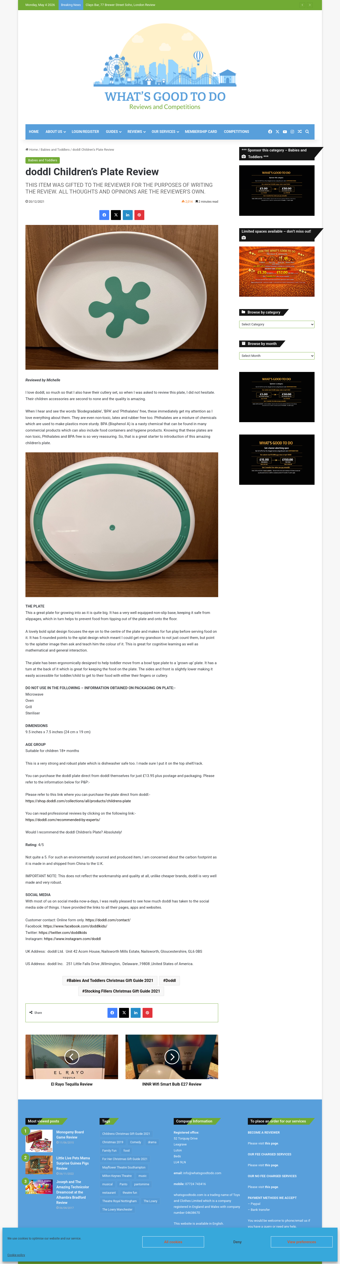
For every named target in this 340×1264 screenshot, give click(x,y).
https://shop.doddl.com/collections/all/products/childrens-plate (78, 801)
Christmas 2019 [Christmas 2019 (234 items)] (112, 1142)
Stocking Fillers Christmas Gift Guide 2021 (122, 991)
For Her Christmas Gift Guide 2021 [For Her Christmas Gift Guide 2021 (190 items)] (125, 1159)
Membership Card (201, 132)
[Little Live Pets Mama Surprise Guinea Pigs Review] (39, 1165)
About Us (54, 132)
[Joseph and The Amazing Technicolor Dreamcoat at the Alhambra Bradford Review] (39, 1186)
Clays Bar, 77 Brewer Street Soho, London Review (120, 5)
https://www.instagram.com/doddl (72, 939)
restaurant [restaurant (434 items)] (109, 1192)
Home (34, 132)
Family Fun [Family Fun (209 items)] (109, 1150)
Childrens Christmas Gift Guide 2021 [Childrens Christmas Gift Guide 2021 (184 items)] (126, 1134)
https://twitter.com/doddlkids (63, 932)
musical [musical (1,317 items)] (107, 1184)
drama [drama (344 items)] (152, 1142)
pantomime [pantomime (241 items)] (141, 1184)
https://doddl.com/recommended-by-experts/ (62, 820)
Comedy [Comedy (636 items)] (135, 1142)
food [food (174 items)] (127, 1150)
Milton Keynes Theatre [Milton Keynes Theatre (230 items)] (117, 1176)
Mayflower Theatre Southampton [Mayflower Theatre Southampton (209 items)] (124, 1167)
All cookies (173, 1242)
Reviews (135, 132)
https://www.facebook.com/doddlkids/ (75, 926)
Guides (112, 132)
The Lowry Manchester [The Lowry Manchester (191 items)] (117, 1209)
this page (271, 1143)
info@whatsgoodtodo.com (202, 1173)
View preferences (301, 1242)
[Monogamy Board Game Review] (39, 1141)
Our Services (163, 132)
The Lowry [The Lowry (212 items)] (150, 1201)
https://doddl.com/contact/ (108, 920)
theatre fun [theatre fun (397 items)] (130, 1192)
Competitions (236, 132)
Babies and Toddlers (55, 149)
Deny (237, 1242)
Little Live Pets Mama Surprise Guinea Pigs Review (73, 1163)
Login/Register (85, 132)
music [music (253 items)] (143, 1176)
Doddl (171, 980)
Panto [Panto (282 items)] (123, 1184)
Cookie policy (16, 1255)
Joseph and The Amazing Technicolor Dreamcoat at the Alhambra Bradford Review (72, 1192)
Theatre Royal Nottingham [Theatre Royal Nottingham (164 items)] (119, 1201)
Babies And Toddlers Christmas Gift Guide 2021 (111, 980)
